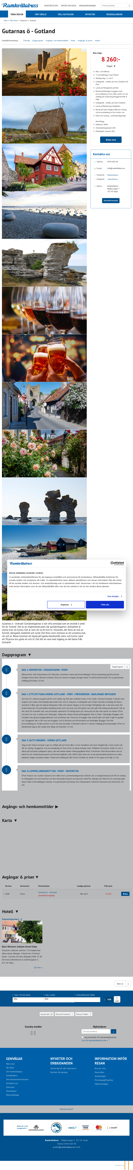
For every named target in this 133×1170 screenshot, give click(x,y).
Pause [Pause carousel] (82, 617)
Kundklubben (11, 1075)
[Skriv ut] (123, 983)
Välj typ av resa (21, 995)
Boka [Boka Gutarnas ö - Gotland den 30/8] (125, 894)
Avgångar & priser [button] (85, 40)
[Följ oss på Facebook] (32, 1033)
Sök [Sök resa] (109, 999)
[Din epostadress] (96, 1031)
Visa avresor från (85, 995)
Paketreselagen (101, 1084)
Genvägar (14, 1058)
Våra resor (10, 1063)
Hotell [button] (97, 40)
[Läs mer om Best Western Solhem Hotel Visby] (22, 943)
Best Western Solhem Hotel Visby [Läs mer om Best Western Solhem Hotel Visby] (19, 946)
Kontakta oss (51, 5)
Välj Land (49, 995)
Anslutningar (100, 1076)
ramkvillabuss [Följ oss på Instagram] (112, 179)
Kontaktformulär (111, 200)
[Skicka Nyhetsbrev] (113, 1031)
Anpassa (66, 604)
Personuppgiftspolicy (104, 1080)
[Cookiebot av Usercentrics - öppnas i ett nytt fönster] (111, 563)
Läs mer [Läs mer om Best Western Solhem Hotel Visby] (37, 967)
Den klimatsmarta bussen (17, 1079)
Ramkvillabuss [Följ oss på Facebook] (112, 175)
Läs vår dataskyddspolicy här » (95, 1040)
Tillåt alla (104, 604)
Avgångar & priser (18, 877)
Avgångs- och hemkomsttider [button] (57, 40)
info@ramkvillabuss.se (116, 168)
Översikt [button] (26, 40)
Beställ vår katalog (58, 1072)
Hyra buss (10, 1087)
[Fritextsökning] (114, 5)
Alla (28, 998)
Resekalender (117, 998)
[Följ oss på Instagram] (35, 1033)
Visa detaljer (112, 596)
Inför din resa (68, 5)
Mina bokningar (87, 5)
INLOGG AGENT (67, 1109)
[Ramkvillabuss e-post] (65, 1147)
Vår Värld (10, 1067)
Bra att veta (100, 1068)
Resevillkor (99, 1072)
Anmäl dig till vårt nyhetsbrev (63, 1068)
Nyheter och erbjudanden (61, 1060)
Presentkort (11, 1091)
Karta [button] (73, 40)
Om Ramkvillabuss (14, 1071)
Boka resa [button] (111, 139)
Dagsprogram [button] (37, 40)
